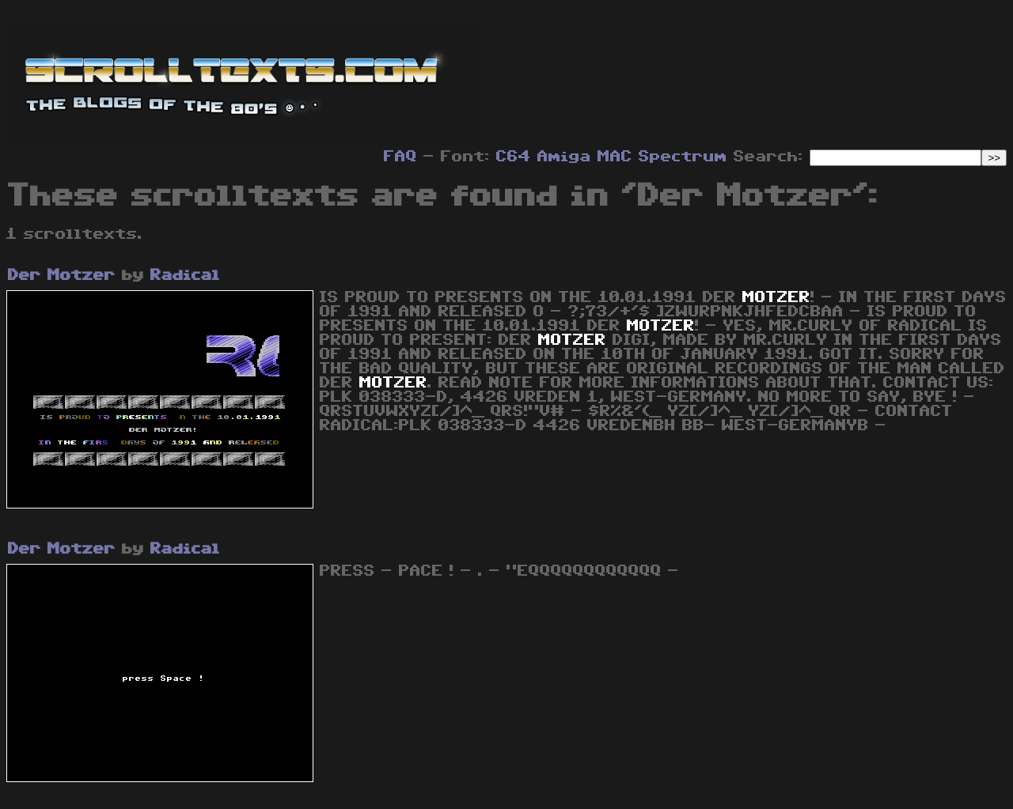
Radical (185, 275)
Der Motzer (62, 275)
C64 (513, 156)
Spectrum (683, 156)
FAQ (400, 156)
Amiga (564, 156)
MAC (615, 156)
